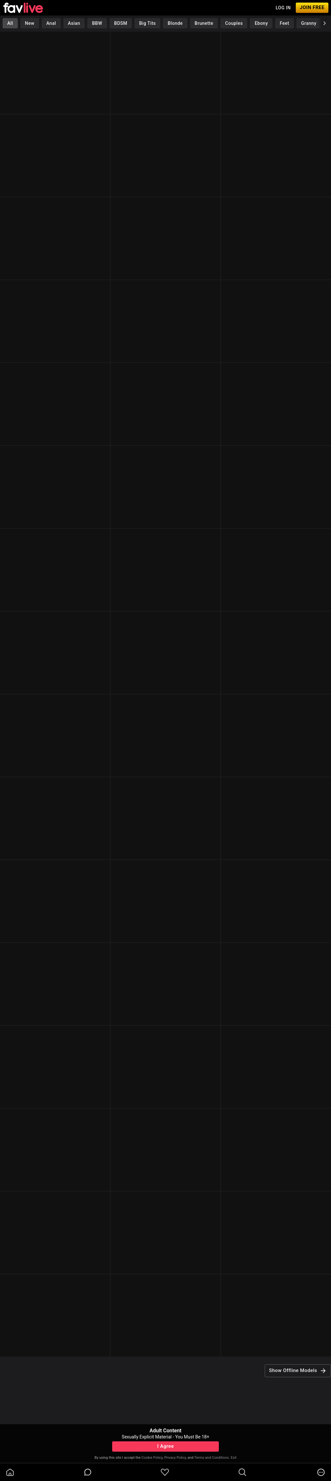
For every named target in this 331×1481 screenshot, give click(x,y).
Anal (51, 23)
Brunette (204, 23)
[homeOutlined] (10, 1472)
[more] (320, 1472)
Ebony (261, 23)
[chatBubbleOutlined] (87, 1472)
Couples (234, 23)
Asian (74, 23)
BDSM (120, 23)
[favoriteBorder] (165, 1472)
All (10, 23)
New (29, 23)
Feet (284, 23)
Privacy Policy (175, 1458)
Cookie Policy (152, 1458)
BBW (97, 23)
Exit (234, 1458)
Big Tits (147, 23)
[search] (242, 1472)
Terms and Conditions (211, 1458)
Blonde (175, 23)
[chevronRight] (324, 23)
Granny (308, 23)
